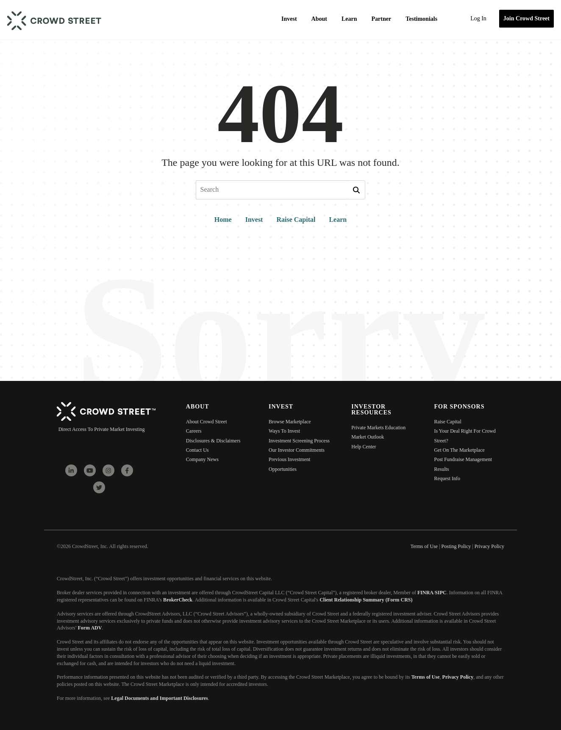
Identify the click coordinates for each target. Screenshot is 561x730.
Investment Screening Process (299, 441)
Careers (194, 431)
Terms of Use (425, 677)
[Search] (272, 189)
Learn (338, 219)
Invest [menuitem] (289, 19)
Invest (254, 219)
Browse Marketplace (290, 422)
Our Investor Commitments (297, 450)
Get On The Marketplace (459, 450)
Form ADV (90, 628)
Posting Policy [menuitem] (456, 546)
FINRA (425, 593)
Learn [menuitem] (349, 19)
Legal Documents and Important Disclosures (159, 698)
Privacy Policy (458, 677)
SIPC (440, 593)
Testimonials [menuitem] (421, 19)
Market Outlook (367, 437)
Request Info (447, 478)
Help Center (363, 447)
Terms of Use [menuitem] (424, 546)
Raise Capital (295, 219)
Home (223, 219)
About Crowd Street (206, 422)
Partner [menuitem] (382, 19)
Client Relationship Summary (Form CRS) (365, 600)
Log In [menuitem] (478, 18)
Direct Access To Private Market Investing (101, 429)
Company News (202, 459)
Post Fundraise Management (463, 459)
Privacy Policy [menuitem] (489, 546)
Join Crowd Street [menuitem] (526, 18)
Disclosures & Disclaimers (213, 441)
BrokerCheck (177, 600)
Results (441, 469)
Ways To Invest (284, 431)
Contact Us (197, 450)
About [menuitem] (319, 19)
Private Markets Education (378, 428)
